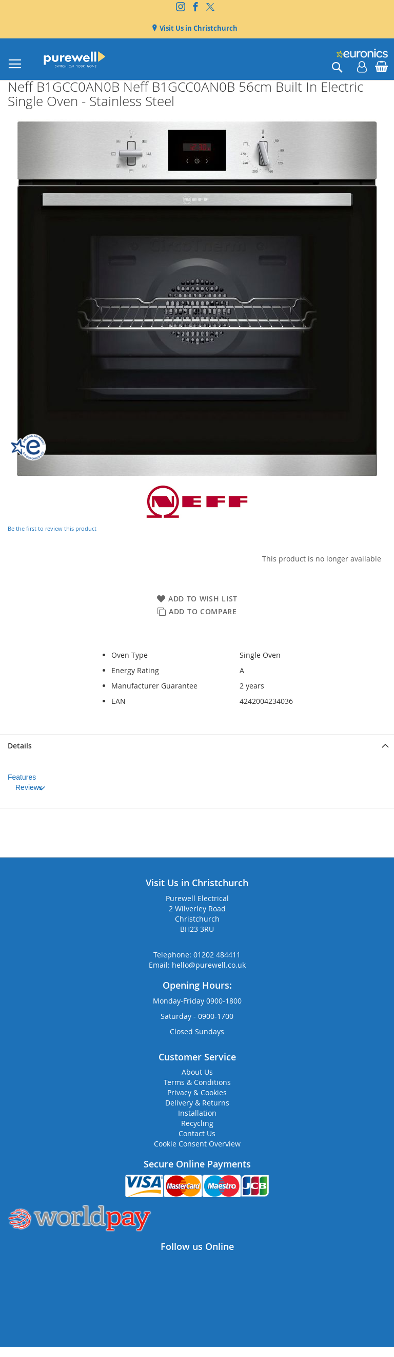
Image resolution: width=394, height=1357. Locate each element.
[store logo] (74, 59)
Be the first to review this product (52, 528)
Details (20, 745)
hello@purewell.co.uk (209, 965)
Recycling (197, 1123)
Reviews (29, 787)
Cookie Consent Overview (197, 1144)
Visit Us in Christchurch (198, 28)
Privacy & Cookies (197, 1092)
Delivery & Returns (197, 1103)
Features (22, 777)
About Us (197, 1072)
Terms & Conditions (197, 1082)
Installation (197, 1113)
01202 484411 (217, 954)
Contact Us (197, 1133)
